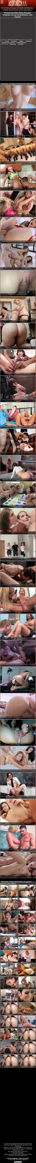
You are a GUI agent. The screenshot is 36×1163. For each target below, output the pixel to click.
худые (21, 41)
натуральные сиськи (7, 42)
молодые (14, 41)
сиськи (7, 41)
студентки (28, 41)
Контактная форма (12, 1158)
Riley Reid (13, 44)
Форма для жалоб (24, 1158)
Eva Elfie (20, 44)
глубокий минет (21, 42)
